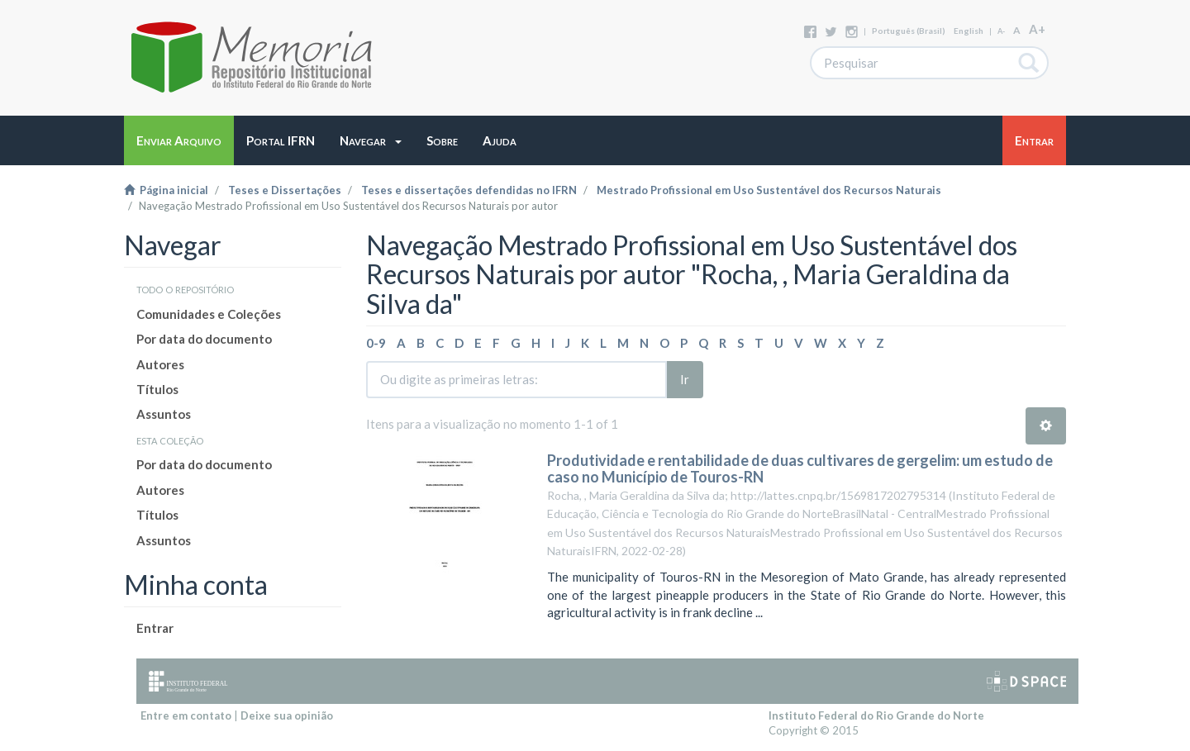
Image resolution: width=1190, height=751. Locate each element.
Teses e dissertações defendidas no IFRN (469, 190)
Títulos (157, 389)
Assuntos (163, 413)
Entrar (155, 627)
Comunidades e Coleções (208, 314)
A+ (1037, 28)
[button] (370, 140)
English (968, 31)
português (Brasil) (908, 31)
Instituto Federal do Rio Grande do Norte (876, 715)
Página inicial (166, 190)
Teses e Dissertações (284, 190)
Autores (160, 364)
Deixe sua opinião (286, 715)
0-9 (376, 342)
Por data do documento (204, 338)
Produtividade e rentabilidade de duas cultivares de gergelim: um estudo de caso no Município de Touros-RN (800, 468)
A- (1001, 31)
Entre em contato (185, 715)
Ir (684, 379)
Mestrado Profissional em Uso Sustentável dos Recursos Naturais (769, 190)
